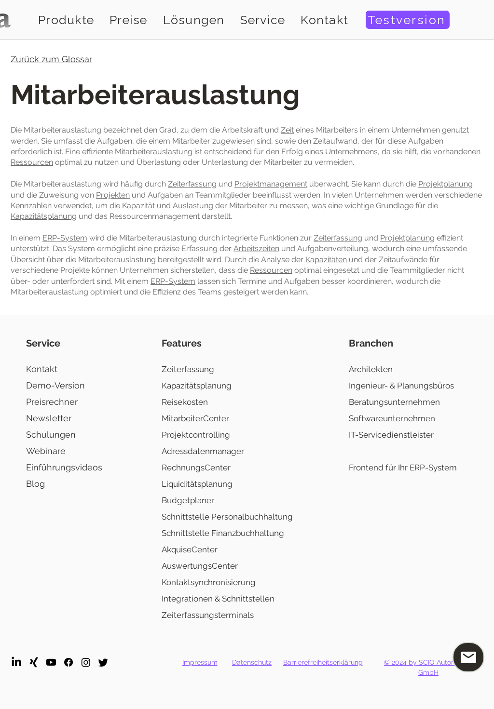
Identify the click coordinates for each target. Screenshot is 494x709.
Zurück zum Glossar (51, 59)
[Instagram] (86, 662)
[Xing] (34, 662)
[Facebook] (68, 662)
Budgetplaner (188, 500)
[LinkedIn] (16, 662)
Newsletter (48, 418)
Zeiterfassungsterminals (208, 615)
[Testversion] (407, 19)
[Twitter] (103, 662)
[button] (66, 20)
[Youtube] (51, 662)
